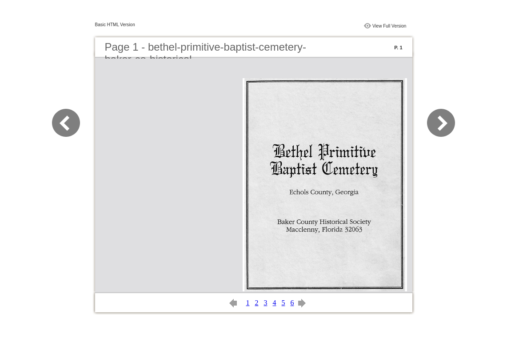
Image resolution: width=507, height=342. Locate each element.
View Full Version (389, 26)
